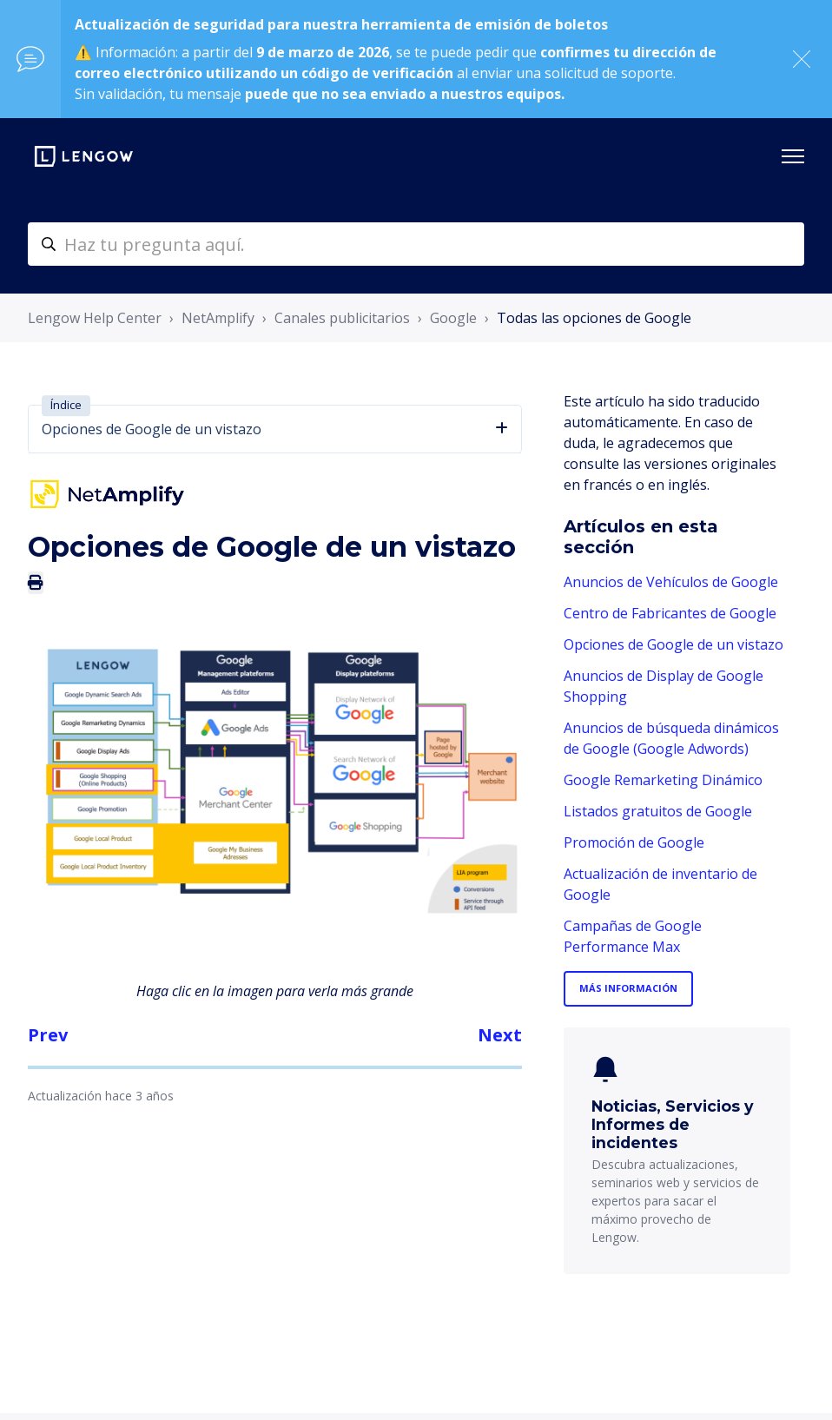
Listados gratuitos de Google (658, 811)
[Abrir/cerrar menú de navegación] (793, 156)
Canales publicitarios (342, 317)
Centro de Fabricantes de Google (670, 613)
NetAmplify (218, 317)
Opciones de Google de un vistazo (673, 644)
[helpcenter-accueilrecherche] (416, 244)
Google (453, 317)
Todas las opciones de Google (594, 317)
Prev (48, 1035)
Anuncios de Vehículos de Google (671, 581)
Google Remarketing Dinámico (663, 779)
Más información (628, 987)
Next (500, 1035)
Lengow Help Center (95, 317)
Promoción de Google (634, 842)
